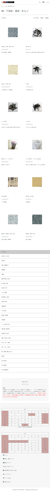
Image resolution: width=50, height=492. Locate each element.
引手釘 (27, 84)
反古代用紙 (4, 196)
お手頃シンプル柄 (5, 256)
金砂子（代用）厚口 (6, 84)
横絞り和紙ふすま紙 (5, 278)
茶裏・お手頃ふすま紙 (5, 338)
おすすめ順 (35, 17)
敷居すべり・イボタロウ (7, 158)
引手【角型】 (4, 365)
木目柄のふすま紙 (5, 333)
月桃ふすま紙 (4, 301)
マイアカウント (7, 474)
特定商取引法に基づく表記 (10, 470)
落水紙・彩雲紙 (4, 315)
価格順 (41, 17)
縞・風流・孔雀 (4, 283)
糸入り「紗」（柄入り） (6, 347)
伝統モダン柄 (4, 287)
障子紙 (2, 356)
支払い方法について (8, 466)
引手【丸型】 (4, 360)
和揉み (2, 274)
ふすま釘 (28, 121)
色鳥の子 (3, 260)
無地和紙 (3, 269)
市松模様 (3, 319)
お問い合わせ (7, 481)
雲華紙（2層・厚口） (31, 233)
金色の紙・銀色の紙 (5, 328)
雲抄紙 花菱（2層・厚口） (8, 46)
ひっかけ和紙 (4, 292)
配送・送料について (8, 458)
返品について (7, 462)
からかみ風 (3, 310)
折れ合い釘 (28, 46)
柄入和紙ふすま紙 (5, 297)
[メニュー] (48, 2)
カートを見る (7, 478)
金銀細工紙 (3, 306)
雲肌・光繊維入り (5, 265)
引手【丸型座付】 (5, 369)
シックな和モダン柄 (5, 324)
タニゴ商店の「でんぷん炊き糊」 (34, 158)
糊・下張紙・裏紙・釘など (10, 6)
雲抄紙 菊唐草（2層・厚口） (8, 233)
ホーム (2, 6)
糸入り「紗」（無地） (5, 342)
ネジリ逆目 (4, 121)
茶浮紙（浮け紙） (30, 196)
